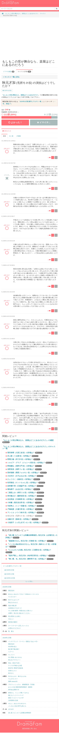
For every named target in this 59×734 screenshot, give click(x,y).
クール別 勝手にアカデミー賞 (12, 566)
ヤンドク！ (11, 655)
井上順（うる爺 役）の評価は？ (22, 456)
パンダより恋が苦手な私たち (17, 706)
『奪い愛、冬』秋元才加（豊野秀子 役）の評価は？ (30, 559)
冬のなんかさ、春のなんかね (17, 676)
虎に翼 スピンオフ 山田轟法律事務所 (19, 713)
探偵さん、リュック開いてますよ (18, 692)
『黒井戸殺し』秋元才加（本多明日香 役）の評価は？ (31, 556)
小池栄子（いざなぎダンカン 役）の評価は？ (27, 522)
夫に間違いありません (15, 657)
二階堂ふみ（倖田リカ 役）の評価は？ (25, 493)
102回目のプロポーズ (15, 608)
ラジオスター (12, 597)
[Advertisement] (18, 37)
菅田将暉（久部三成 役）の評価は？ (24, 453)
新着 (4, 136)
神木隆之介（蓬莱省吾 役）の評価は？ (25, 496)
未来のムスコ (12, 670)
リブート (11, 651)
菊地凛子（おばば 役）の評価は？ (23, 489)
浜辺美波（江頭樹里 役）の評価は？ (24, 499)
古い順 (11, 136)
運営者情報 (26, 728)
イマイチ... (43, 122)
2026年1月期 (9, 574)
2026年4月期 (9, 570)
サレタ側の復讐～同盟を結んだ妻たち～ (20, 610)
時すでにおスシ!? (13, 600)
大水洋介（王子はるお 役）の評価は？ (25, 476)
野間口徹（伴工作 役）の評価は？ (23, 459)
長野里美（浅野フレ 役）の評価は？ (24, 469)
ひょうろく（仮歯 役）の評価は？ (23, 479)
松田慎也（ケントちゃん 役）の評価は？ (26, 483)
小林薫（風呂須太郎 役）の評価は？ (24, 502)
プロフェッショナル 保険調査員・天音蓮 (21, 684)
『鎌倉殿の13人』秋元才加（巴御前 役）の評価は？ (30, 541)
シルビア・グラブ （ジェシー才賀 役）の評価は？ (29, 463)
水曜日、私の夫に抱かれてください (19, 613)
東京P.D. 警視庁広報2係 (15, 668)
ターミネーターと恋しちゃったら (18, 625)
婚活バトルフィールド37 (16, 698)
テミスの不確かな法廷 (15, 665)
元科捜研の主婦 (13, 700)
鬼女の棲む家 (12, 605)
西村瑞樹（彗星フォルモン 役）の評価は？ (27, 473)
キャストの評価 (24, 71)
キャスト (43, 13)
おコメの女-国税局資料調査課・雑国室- (20, 687)
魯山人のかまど (13, 602)
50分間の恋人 (12, 646)
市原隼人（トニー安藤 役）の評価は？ (25, 506)
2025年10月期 (7, 90)
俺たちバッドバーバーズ (15, 695)
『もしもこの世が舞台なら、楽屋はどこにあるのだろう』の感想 (28, 440)
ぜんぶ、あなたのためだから (17, 703)
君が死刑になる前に (14, 616)
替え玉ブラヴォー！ (14, 660)
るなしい (11, 619)
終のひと (11, 673)
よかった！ (15, 122)
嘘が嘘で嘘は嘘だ (13, 649)
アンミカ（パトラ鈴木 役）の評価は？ (25, 512)
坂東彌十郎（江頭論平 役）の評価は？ (25, 486)
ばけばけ (11, 709)
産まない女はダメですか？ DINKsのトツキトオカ (23, 594)
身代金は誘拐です (13, 689)
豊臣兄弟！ (11, 590)
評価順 (19, 136)
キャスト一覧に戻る (11, 77)
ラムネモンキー (13, 679)
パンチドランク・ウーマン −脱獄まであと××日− (23, 641)
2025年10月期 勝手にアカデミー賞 (30, 101)
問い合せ (34, 728)
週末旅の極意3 (12, 622)
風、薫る (11, 631)
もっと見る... (29, 581)
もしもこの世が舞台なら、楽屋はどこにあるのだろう (21, 13)
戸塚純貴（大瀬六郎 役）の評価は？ (24, 509)
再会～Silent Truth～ (14, 663)
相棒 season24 (12, 681)
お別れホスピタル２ (14, 628)
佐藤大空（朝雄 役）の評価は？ (22, 519)
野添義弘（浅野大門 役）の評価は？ (24, 466)
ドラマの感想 (8, 71)
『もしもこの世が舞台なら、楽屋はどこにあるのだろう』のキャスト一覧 (28, 447)
